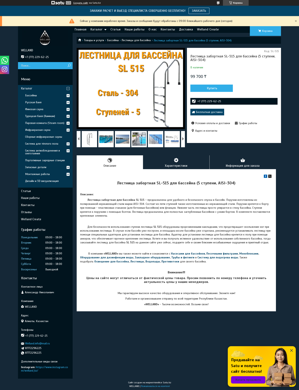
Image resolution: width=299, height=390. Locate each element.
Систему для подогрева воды (217, 257)
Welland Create (208, 29)
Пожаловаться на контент (155, 386)
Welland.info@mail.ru (37, 343)
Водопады (152, 261)
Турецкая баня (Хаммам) (40, 116)
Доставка (186, 29)
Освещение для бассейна (111, 261)
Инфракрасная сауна (37, 130)
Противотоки (170, 261)
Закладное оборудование (152, 257)
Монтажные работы (37, 174)
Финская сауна (34, 109)
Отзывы (26, 212)
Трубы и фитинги (182, 257)
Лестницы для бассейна (136, 40)
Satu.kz (167, 382)
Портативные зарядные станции (45, 160)
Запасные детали (35, 167)
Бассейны (113, 40)
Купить (212, 88)
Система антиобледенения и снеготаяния (42, 152)
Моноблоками (248, 253)
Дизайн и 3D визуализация (42, 181)
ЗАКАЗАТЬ (199, 11)
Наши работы (134, 29)
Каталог (96, 29)
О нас (152, 29)
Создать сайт (80, 2)
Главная (80, 29)
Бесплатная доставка (209, 112)
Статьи (115, 29)
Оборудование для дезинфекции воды (106, 257)
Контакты (168, 29)
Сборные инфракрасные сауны (43, 137)
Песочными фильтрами (222, 253)
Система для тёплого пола (41, 143)
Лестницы (137, 261)
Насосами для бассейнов (188, 253)
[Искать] (69, 65)
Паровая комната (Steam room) (44, 123)
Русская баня (33, 102)
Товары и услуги (94, 40)
